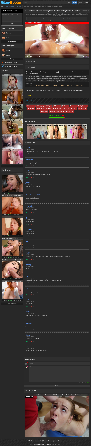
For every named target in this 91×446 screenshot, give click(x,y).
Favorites (45, 20)
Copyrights (38, 441)
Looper (53, 20)
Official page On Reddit (11, 62)
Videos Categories (8, 28)
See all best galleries (12, 303)
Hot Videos (5, 71)
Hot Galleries (6, 170)
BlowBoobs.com (43, 444)
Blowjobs (39, 18)
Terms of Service (47, 441)
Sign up (86, 2)
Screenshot (69, 20)
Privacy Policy (57, 441)
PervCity (31, 100)
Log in (80, 2)
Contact (31, 441)
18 (71, 18)
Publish (57, 386)
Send (12, 23)
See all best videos (12, 166)
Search (75, 2)
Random (61, 20)
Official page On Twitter (11, 66)
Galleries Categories (8, 46)
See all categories (12, 41)
